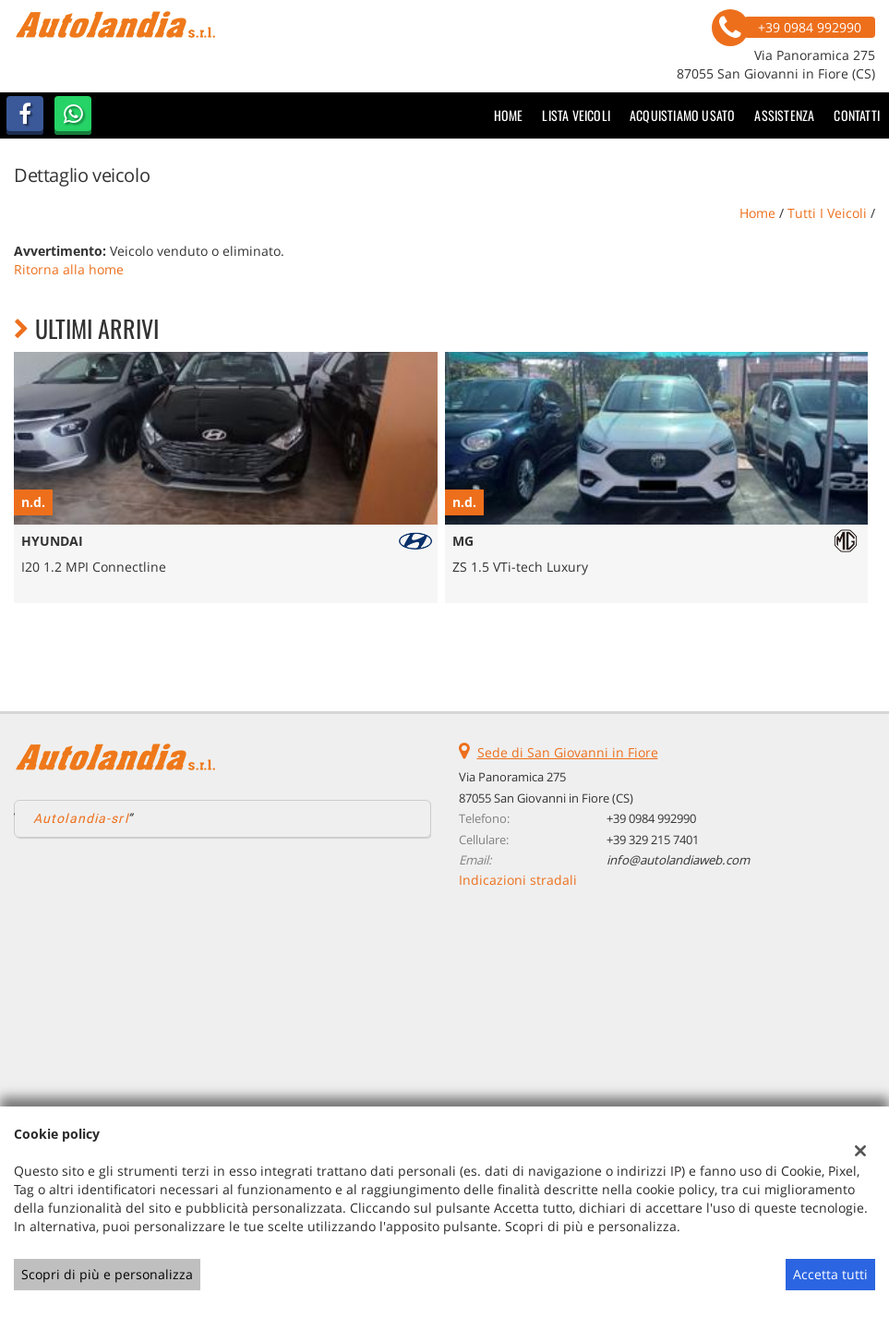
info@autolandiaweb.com (678, 860)
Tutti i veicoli (827, 213)
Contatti (857, 115)
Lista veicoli (576, 115)
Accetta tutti (830, 1274)
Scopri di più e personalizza (107, 1274)
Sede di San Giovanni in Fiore (567, 752)
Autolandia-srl (80, 818)
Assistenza (784, 115)
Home (508, 115)
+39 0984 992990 (651, 818)
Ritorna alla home (69, 269)
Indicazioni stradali (518, 880)
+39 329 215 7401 (653, 839)
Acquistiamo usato (682, 115)
